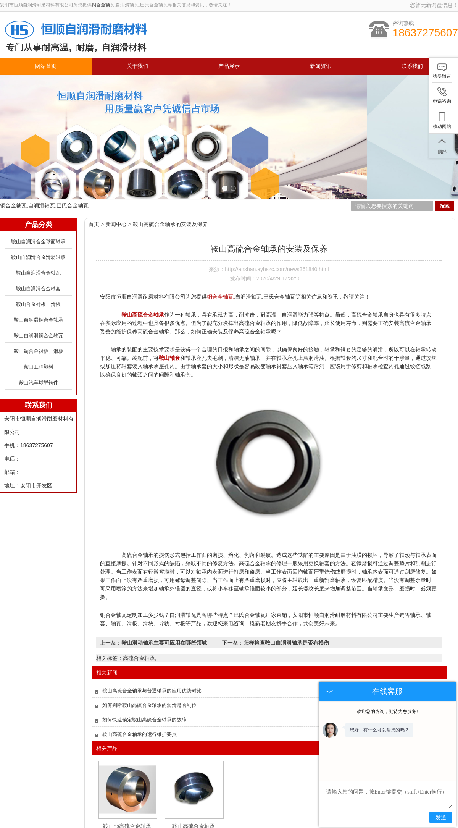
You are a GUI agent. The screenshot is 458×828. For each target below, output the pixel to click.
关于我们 (137, 66)
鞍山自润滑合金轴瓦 (38, 231)
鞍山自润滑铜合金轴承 (38, 278)
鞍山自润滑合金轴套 (38, 246)
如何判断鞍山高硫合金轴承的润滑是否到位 (149, 663)
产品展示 (229, 66)
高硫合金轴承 (139, 616)
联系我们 (412, 66)
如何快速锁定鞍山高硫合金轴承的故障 (144, 678)
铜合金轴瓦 (103, 5)
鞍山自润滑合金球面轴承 (38, 199)
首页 (94, 182)
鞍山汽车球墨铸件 (38, 340)
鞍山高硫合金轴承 (193, 784)
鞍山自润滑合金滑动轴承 (38, 215)
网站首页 (45, 66)
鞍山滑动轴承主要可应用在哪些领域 (164, 601)
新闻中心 (116, 182)
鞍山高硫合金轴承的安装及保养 (170, 182)
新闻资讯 (320, 66)
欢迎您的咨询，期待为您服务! (387, 711)
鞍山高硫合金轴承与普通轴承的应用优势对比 (152, 649)
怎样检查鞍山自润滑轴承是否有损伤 (286, 601)
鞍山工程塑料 (38, 325)
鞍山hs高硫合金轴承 (127, 784)
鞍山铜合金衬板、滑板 (38, 309)
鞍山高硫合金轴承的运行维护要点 (139, 692)
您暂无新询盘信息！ (434, 5)
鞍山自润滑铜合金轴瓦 (38, 293)
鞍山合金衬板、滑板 (38, 262)
